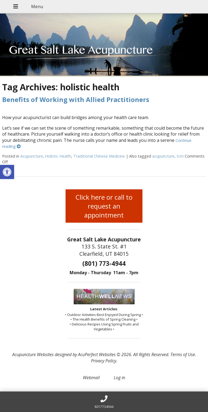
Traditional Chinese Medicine (99, 156)
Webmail (91, 378)
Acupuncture (31, 156)
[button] (7, 172)
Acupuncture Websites (33, 354)
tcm (180, 156)
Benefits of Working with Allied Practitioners (75, 99)
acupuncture (163, 156)
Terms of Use (182, 354)
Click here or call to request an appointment (104, 206)
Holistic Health (58, 156)
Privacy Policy (103, 361)
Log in (119, 378)
